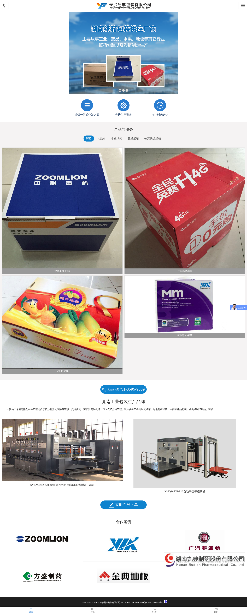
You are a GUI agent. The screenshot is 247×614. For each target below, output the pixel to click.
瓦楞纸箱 (133, 138)
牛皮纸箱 (116, 138)
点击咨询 (123, 389)
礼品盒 (101, 138)
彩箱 (89, 138)
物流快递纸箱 (152, 138)
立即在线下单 (123, 505)
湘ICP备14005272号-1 (154, 602)
